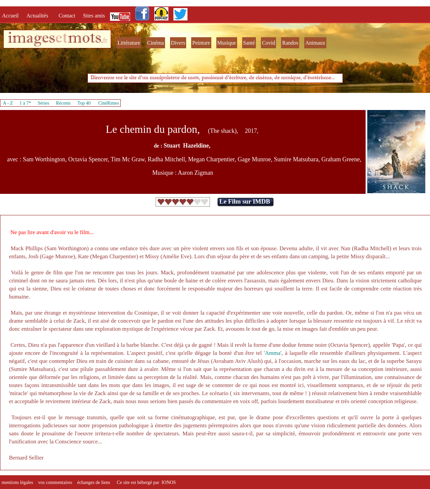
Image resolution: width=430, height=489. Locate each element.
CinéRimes (108, 103)
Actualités (39, 15)
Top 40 (84, 103)
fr (105, 40)
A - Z (8, 103)
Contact (67, 15)
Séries (43, 103)
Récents (63, 103)
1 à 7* (25, 103)
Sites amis (94, 15)
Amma (272, 353)
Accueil (11, 15)
